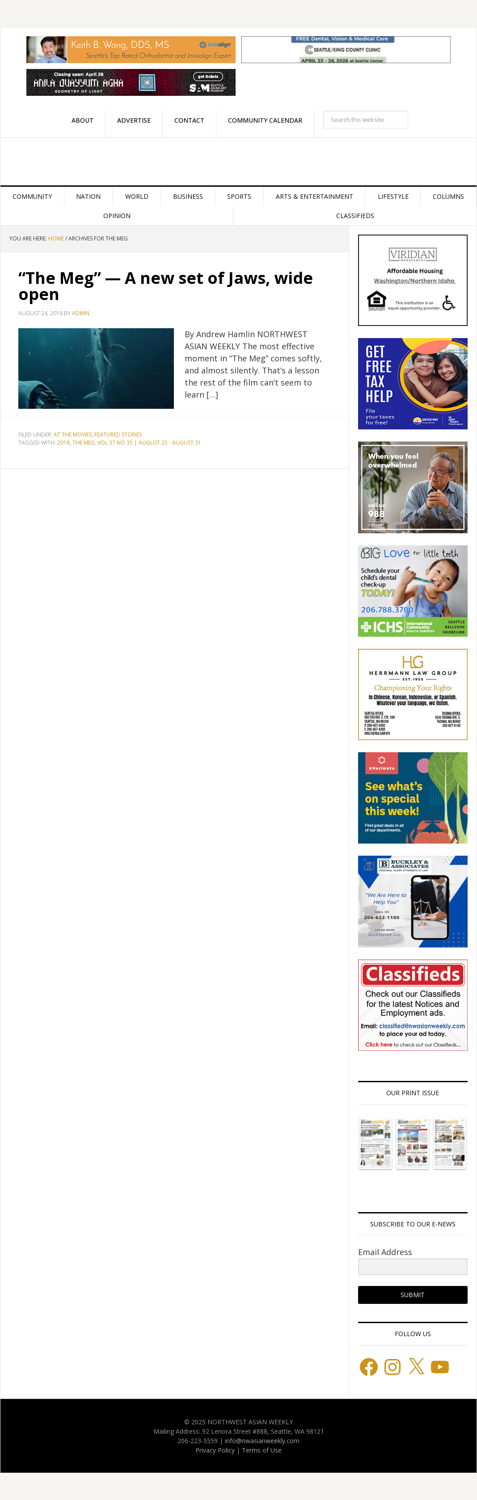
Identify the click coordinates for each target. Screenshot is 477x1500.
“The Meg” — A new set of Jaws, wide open (165, 286)
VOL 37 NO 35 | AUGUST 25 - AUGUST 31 (149, 442)
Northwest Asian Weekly (238, 161)
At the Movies (73, 434)
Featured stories (118, 434)
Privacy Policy (215, 1450)
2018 (63, 442)
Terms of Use (262, 1450)
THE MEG (83, 442)
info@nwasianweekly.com (262, 1440)
